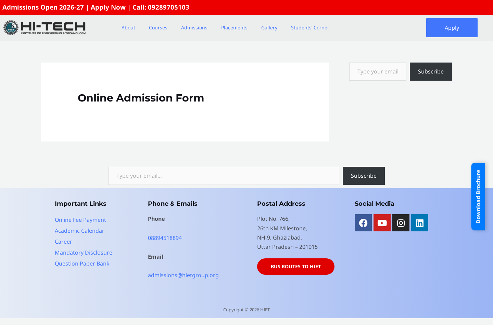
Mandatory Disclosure (83, 252)
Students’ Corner (310, 27)
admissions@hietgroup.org (183, 275)
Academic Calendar (79, 230)
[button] (130, 27)
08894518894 (165, 238)
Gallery (269, 27)
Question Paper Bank (82, 263)
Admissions (194, 27)
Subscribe (431, 71)
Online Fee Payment (80, 220)
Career (63, 241)
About (128, 27)
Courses (158, 27)
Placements (234, 27)
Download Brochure (478, 197)
